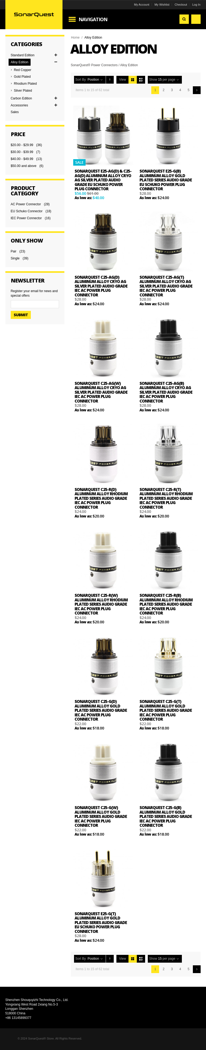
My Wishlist (162, 4)
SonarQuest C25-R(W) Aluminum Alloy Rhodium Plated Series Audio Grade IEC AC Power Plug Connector (101, 604)
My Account (141, 4)
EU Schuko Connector (27, 211)
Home (75, 37)
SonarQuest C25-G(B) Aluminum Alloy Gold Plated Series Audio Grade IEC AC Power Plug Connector (165, 816)
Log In (196, 4)
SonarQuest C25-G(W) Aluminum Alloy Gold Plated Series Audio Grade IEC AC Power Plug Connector (101, 816)
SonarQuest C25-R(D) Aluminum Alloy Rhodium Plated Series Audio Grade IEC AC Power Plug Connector (101, 498)
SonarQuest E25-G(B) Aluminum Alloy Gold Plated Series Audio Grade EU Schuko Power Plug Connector (165, 179)
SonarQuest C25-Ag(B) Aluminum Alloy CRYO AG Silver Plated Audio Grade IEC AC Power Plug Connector (165, 392)
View (122, 79)
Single (15, 258)
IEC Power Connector (26, 218)
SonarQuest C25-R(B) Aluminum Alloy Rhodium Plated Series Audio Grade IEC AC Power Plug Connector (166, 604)
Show (153, 79)
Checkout (181, 4)
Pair (13, 251)
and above (23, 166)
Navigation (93, 19)
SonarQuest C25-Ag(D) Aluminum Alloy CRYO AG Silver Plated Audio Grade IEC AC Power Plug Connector (101, 285)
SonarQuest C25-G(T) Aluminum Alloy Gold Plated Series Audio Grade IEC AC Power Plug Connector (165, 710)
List (141, 80)
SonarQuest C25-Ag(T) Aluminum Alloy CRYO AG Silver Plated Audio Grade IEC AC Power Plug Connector (165, 285)
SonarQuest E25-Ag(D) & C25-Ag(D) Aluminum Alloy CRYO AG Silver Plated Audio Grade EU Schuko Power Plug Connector (103, 179)
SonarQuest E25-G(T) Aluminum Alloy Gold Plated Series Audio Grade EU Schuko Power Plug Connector (101, 922)
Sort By (80, 79)
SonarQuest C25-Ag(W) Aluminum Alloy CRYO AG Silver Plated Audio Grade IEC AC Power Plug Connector (101, 392)
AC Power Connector (26, 204)
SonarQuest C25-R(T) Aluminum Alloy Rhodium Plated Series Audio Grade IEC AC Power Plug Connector (166, 498)
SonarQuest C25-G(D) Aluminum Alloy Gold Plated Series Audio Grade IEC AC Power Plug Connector (101, 710)
